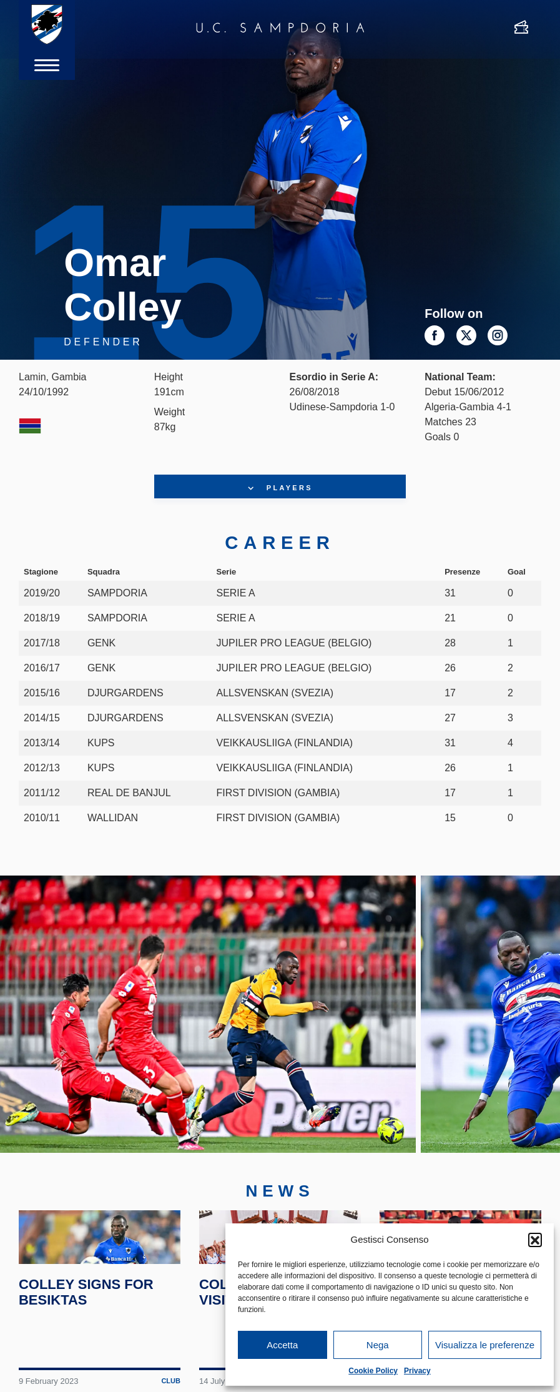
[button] (535, 1239)
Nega (377, 1345)
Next (527, 1032)
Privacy (417, 1370)
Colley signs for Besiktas (89, 1367)
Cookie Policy (373, 1370)
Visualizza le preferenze (484, 1345)
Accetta (282, 1345)
